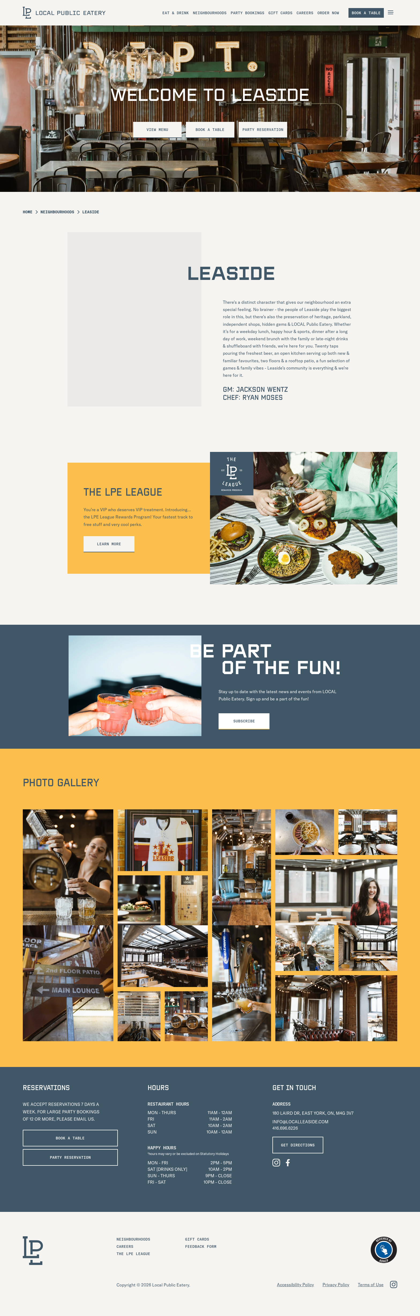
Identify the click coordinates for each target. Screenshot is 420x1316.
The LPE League (133, 1253)
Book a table (366, 12)
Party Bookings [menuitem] (247, 12)
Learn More (109, 544)
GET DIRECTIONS (298, 1145)
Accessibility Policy (295, 1284)
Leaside (90, 212)
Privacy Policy (335, 1284)
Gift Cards (197, 1239)
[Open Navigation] (391, 12)
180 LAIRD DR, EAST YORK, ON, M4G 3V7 (313, 1113)
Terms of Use (371, 1284)
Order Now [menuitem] (328, 12)
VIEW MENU (155, 129)
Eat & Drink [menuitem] (175, 12)
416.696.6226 (285, 1128)
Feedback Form (200, 1246)
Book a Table (210, 129)
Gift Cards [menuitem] (280, 12)
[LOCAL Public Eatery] (64, 13)
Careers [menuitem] (305, 12)
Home (27, 212)
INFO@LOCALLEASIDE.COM (300, 1121)
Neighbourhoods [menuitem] (210, 12)
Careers (125, 1246)
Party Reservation (265, 129)
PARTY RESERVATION (63, 1157)
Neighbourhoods (57, 212)
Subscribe (244, 721)
